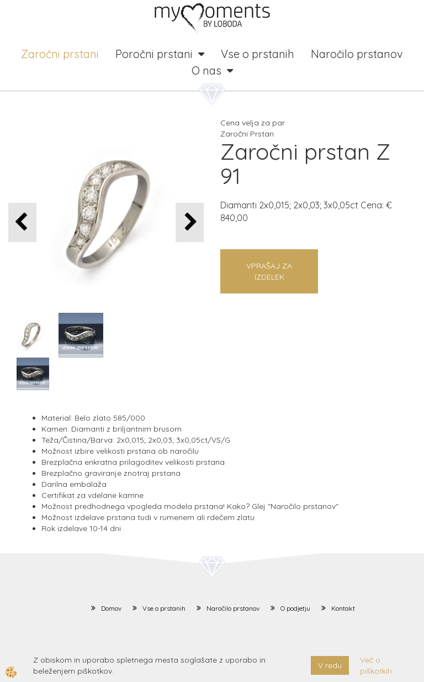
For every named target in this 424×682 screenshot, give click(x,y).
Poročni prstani (154, 54)
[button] (190, 222)
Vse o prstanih (257, 54)
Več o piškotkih (376, 665)
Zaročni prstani (60, 54)
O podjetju (295, 608)
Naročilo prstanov (357, 54)
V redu (330, 665)
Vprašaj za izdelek (269, 271)
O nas (206, 70)
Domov (111, 608)
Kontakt (343, 608)
